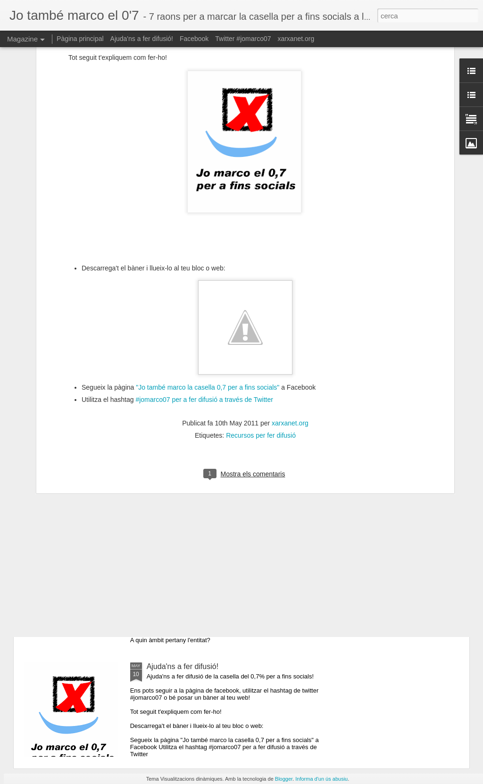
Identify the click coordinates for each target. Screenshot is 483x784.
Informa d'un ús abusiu (321, 779)
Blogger (283, 779)
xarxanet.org (290, 340)
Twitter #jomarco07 (243, 38)
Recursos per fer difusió (261, 353)
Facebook (194, 38)
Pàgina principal (80, 38)
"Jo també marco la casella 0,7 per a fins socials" (207, 304)
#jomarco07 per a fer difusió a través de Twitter (203, 317)
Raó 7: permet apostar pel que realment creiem (226, 559)
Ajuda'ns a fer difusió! (141, 38)
